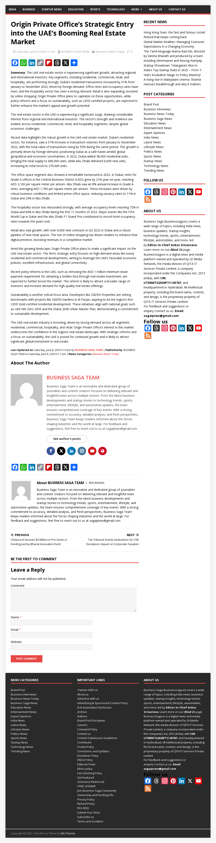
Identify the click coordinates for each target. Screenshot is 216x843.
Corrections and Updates (93, 751)
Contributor (84, 742)
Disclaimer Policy (88, 756)
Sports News (152, 156)
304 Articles (96, 483)
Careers (82, 725)
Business (29, 9)
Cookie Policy (85, 747)
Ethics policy (85, 769)
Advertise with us (88, 698)
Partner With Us (87, 690)
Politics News (153, 151)
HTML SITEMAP (86, 786)
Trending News (154, 170)
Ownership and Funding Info (95, 795)
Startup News (52, 9)
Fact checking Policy (89, 773)
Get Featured (85, 777)
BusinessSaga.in (155, 254)
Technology (116, 9)
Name (15, 617)
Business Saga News (158, 119)
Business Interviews (157, 109)
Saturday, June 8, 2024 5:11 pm (36, 51)
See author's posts (67, 439)
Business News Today (110, 51)
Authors (82, 716)
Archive (82, 712)
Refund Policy (86, 804)
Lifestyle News (154, 147)
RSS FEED (83, 808)
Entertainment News (158, 128)
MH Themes (68, 833)
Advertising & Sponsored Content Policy (102, 703)
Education (76, 9)
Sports (95, 9)
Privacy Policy (85, 799)
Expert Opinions (154, 133)
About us (155, 9)
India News (151, 137)
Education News (155, 123)
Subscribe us (85, 817)
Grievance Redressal (90, 782)
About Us (176, 250)
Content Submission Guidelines (97, 738)
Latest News (152, 142)
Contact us (177, 9)
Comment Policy (87, 729)
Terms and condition (90, 821)
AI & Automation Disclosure (94, 707)
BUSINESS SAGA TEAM (75, 51)
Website (16, 642)
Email (15, 630)
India (12, 9)
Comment (17, 586)
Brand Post (151, 104)
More (135, 9)
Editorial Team (86, 764)
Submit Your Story (88, 812)
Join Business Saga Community (96, 790)
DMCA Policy (85, 760)
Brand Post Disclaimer (91, 720)
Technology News (156, 166)
